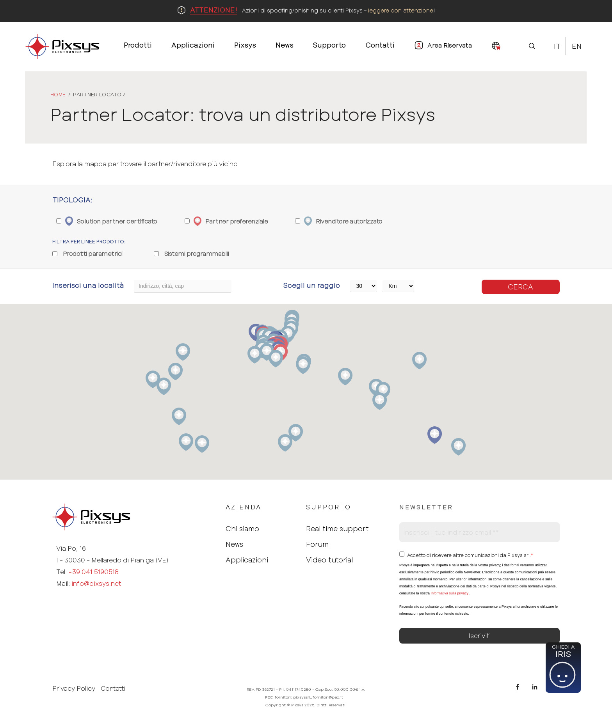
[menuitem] (496, 46)
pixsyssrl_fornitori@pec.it (318, 697)
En (577, 46)
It (557, 46)
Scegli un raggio (311, 285)
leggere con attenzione (400, 10)
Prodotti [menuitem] (138, 45)
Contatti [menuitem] (380, 45)
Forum (317, 544)
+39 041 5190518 (93, 571)
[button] (458, 447)
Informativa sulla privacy (449, 593)
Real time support (337, 528)
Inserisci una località (88, 285)
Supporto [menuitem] (329, 45)
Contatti (113, 688)
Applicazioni (247, 559)
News (234, 544)
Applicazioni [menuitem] (193, 45)
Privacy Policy (73, 688)
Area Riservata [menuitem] (449, 45)
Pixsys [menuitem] (245, 45)
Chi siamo (242, 528)
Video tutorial (329, 559)
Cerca (520, 286)
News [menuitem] (285, 45)
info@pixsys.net (96, 583)
